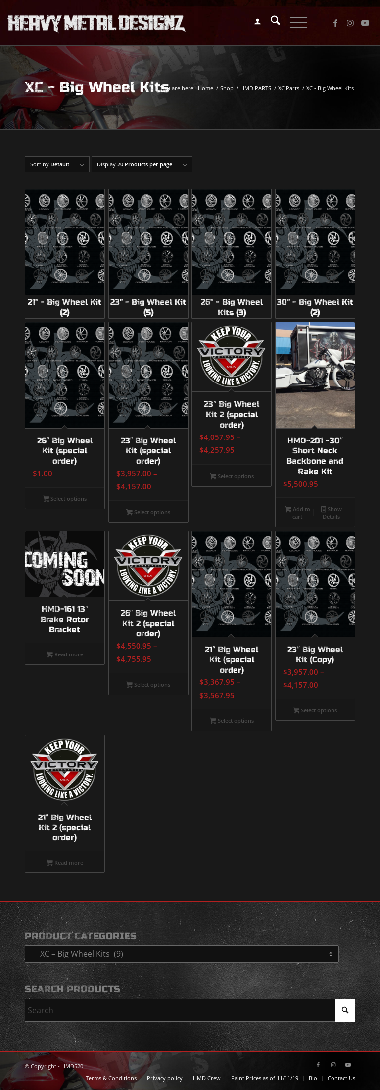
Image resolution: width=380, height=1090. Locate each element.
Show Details (331, 512)
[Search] (270, 22)
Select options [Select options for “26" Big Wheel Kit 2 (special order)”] (148, 685)
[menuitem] (252, 22)
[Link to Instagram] (350, 22)
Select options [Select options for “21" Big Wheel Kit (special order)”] (232, 721)
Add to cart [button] (297, 512)
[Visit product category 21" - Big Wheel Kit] (64, 253)
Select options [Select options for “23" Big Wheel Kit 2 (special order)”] (232, 476)
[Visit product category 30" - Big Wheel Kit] (315, 253)
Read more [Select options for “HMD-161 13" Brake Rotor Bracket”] (65, 655)
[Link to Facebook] (335, 22)
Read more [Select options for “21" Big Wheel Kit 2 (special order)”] (65, 863)
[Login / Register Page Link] (252, 22)
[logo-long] (96, 22)
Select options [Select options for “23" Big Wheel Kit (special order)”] (148, 512)
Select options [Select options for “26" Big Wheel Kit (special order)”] (65, 499)
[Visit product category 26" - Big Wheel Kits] (231, 253)
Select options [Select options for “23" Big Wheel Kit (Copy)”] (315, 711)
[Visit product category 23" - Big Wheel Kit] (148, 253)
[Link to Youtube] (365, 22)
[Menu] (293, 22)
